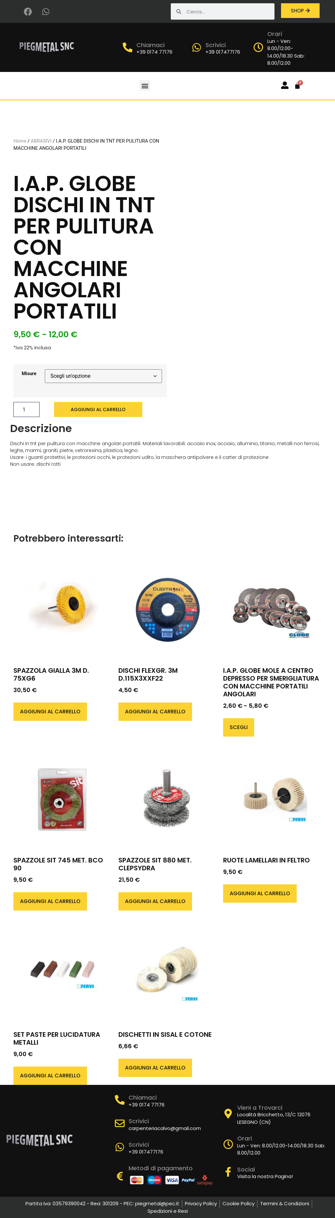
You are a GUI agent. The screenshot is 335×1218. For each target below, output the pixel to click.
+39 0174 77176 (154, 51)
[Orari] (258, 47)
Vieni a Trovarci (259, 1108)
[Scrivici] (197, 47)
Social (246, 1169)
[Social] (228, 1172)
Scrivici (215, 45)
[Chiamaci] (127, 47)
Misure (29, 374)
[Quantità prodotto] (26, 409)
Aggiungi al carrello (98, 409)
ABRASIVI (41, 141)
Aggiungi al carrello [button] (50, 711)
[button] (144, 85)
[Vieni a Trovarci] (228, 1114)
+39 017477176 (222, 51)
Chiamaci (150, 45)
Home (19, 141)
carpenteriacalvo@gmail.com (165, 1128)
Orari (274, 34)
